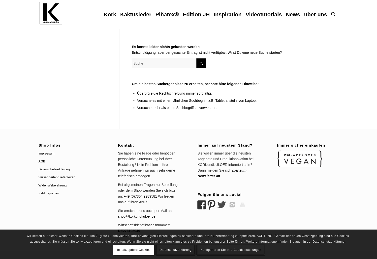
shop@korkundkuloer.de (137, 216)
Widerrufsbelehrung (52, 185)
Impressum (46, 153)
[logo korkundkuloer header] (50, 14)
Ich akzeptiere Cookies (134, 250)
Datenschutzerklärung (54, 169)
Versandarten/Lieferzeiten (56, 177)
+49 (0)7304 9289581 (140, 196)
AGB (41, 161)
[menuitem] (109, 14)
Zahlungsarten (48, 193)
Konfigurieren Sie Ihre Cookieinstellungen (230, 250)
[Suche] (333, 14)
